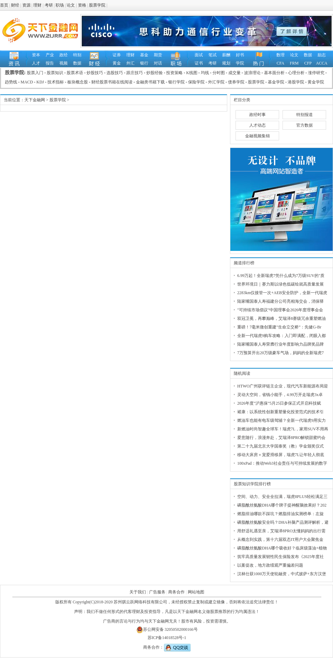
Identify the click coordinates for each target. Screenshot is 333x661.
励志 (322, 55)
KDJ (40, 82)
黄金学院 (316, 82)
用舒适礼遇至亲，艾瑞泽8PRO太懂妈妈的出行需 (281, 531)
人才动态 (257, 125)
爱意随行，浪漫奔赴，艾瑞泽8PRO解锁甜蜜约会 (281, 437)
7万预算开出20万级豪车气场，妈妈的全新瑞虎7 (280, 352)
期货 (158, 55)
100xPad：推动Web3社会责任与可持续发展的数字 (282, 463)
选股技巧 (114, 72)
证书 (199, 63)
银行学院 (176, 82)
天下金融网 (34, 99)
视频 (63, 63)
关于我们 (137, 592)
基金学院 (276, 82)
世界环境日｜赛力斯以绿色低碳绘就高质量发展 (280, 284)
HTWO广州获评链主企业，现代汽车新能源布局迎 (282, 386)
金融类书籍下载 (150, 82)
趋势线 (11, 82)
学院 (240, 63)
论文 (71, 5)
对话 (158, 63)
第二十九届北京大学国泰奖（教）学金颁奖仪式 (280, 446)
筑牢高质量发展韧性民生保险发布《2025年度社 (280, 556)
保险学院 (196, 82)
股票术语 (75, 72)
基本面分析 (274, 72)
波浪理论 (252, 72)
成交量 (234, 72)
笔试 (212, 55)
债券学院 (236, 82)
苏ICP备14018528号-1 (167, 637)
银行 (144, 63)
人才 (36, 63)
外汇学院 (216, 82)
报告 (50, 63)
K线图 (191, 72)
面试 (199, 55)
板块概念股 (77, 82)
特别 (77, 55)
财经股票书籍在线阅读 (112, 82)
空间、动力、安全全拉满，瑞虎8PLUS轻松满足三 (282, 496)
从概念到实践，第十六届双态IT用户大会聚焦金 (280, 539)
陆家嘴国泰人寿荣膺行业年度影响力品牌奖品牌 (280, 344)
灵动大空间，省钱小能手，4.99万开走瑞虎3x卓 (280, 394)
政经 (63, 55)
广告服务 (157, 592)
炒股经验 (154, 72)
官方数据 (304, 125)
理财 (37, 5)
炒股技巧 (95, 72)
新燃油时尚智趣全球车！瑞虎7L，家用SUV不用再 (282, 429)
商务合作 (176, 592)
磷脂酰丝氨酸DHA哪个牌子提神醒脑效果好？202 (281, 505)
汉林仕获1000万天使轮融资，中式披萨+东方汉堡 (281, 573)
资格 (82, 5)
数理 (280, 55)
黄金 (117, 63)
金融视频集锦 (257, 136)
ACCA (321, 63)
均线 (205, 72)
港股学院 (296, 82)
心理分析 (296, 72)
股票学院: (16, 72)
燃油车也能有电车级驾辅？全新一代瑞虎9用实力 (281, 420)
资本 (36, 55)
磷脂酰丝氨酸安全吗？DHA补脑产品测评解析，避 (283, 522)
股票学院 (97, 5)
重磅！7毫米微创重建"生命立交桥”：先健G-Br (279, 327)
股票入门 (35, 72)
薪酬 (226, 55)
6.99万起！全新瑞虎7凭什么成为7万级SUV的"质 (280, 275)
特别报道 (304, 114)
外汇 (130, 63)
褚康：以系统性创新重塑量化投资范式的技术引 (280, 411)
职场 (60, 5)
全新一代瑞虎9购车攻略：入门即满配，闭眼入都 (281, 335)
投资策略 (174, 72)
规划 (226, 63)
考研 (49, 5)
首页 (4, 5)
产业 (50, 55)
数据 (77, 63)
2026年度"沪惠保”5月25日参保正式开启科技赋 (279, 403)
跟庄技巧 (134, 72)
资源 (26, 5)
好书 (240, 55)
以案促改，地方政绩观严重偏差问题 (270, 565)
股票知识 (55, 72)
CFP (307, 63)
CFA (280, 63)
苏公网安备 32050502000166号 (167, 629)
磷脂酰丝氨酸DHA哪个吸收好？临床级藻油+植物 (282, 548)
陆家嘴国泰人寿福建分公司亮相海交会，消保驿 (280, 301)
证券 (117, 55)
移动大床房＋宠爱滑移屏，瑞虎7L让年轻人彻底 (280, 454)
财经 (15, 5)
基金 (144, 55)
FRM (294, 63)
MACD (27, 82)
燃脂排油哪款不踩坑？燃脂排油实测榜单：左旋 (280, 513)
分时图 (219, 72)
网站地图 (196, 592)
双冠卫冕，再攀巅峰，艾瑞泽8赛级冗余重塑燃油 (281, 318)
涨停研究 (316, 72)
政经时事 (257, 114)
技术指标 (55, 82)
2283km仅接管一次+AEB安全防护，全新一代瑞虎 (282, 292)
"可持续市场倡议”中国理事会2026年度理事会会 (280, 310)
